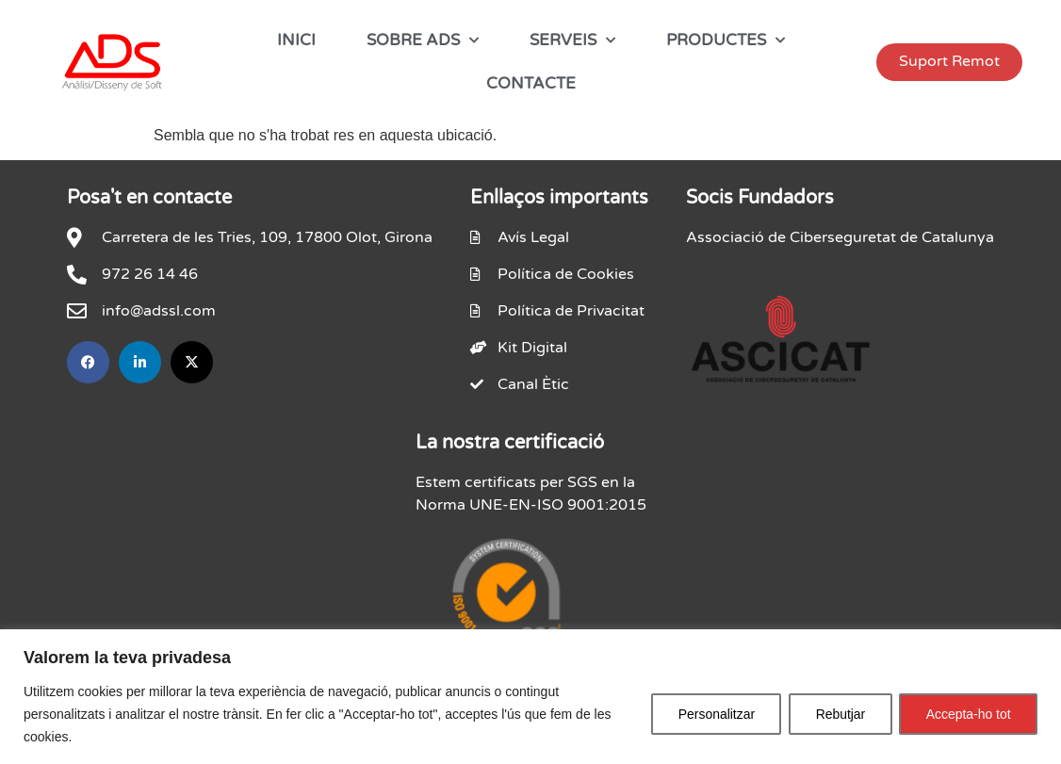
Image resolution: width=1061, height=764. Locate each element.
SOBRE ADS (423, 40)
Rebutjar (838, 714)
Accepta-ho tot (967, 714)
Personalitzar (712, 714)
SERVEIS (572, 40)
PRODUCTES (725, 40)
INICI (296, 40)
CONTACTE (531, 83)
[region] (530, 696)
